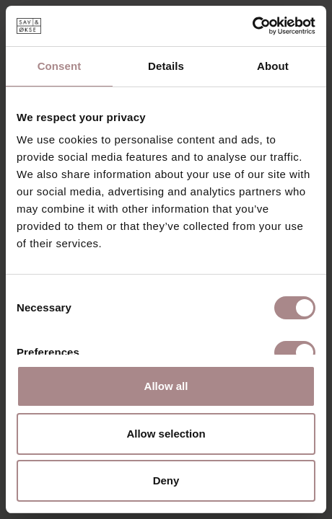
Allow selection (165, 433)
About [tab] (273, 66)
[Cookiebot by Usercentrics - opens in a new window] (252, 26)
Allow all (166, 386)
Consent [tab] (60, 66)
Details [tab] (166, 66)
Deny (166, 480)
